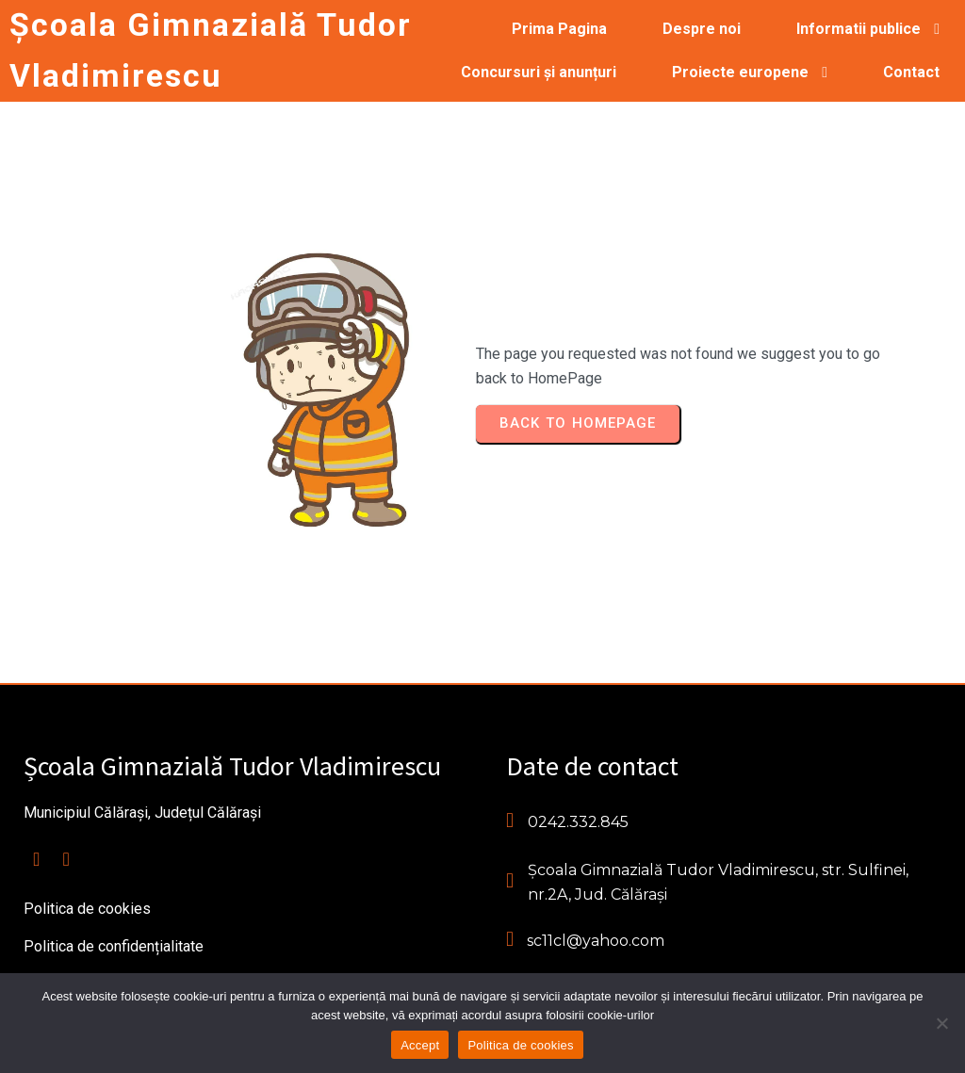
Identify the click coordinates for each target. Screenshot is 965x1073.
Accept (420, 1045)
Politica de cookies (520, 1045)
